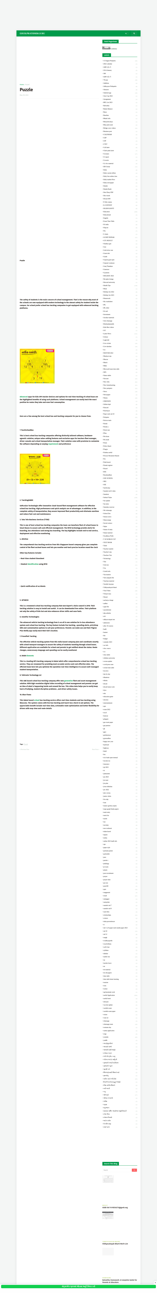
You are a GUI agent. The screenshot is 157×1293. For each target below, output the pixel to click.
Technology (120, 559)
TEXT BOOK (120, 543)
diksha (120, 681)
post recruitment (120, 873)
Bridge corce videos (120, 128)
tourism (120, 983)
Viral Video (120, 591)
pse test (120, 883)
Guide (120, 257)
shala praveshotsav (120, 922)
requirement (53, 444)
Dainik (120, 186)
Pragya (120, 449)
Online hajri (120, 405)
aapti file (120, 607)
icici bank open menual (120, 758)
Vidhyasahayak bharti (120, 588)
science (120, 918)
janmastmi (120, 774)
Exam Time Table (120, 221)
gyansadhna (120, 739)
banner (120, 633)
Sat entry (120, 504)
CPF (120, 141)
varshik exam (120, 1008)
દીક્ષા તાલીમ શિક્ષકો (120, 1085)
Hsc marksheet (120, 302)
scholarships (120, 915)
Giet (120, 247)
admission (120, 623)
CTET (120, 144)
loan (120, 803)
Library (120, 337)
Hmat (120, 289)
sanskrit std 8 (120, 909)
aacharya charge (120, 600)
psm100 (120, 886)
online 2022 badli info (120, 841)
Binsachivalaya (120, 122)
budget (120, 639)
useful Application (120, 995)
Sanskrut (120, 494)
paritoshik (120, 854)
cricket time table (120, 668)
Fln (120, 231)
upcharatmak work (120, 992)
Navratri (120, 379)
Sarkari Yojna (120, 498)
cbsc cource (120, 649)
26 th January (120, 70)
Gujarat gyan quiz (120, 260)
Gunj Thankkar (120, 266)
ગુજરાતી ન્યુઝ (120, 1066)
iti (120, 771)
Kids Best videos (120, 327)
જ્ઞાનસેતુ (120, 1076)
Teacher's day (120, 552)
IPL (120, 305)
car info (120, 645)
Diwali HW (120, 199)
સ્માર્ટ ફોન (120, 1127)
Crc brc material (120, 164)
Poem (120, 443)
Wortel (120, 597)
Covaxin (120, 160)
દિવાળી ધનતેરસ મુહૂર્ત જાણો (120, 1082)
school (36, 700)
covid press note (120, 665)
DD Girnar (120, 167)
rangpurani (120, 893)
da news (120, 671)
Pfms (120, 433)
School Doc (120, 514)
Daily (120, 170)
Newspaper (120, 395)
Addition (120, 83)
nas (120, 822)
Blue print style (120, 125)
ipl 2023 (120, 767)
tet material (120, 970)
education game (120, 697)
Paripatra (120, 417)
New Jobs (120, 382)
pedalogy (120, 864)
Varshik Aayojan (120, 584)
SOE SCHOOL (120, 478)
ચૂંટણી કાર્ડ (120, 1069)
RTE (120, 472)
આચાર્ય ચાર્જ (120, 1047)
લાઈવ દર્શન (120, 1121)
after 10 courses (120, 626)
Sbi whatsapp (120, 511)
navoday (120, 825)
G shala (120, 234)
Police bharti (120, 446)
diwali (120, 684)
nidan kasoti (120, 832)
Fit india (120, 225)
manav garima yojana (120, 806)
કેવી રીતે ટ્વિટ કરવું (120, 1057)
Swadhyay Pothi (120, 536)
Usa (120, 568)
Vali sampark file (120, 578)
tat (120, 960)
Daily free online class (120, 176)
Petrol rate (120, 430)
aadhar (120, 604)
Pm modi (120, 440)
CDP (120, 138)
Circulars (120, 154)
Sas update (120, 501)
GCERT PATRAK (120, 237)
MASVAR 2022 (120, 353)
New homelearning (120, 385)
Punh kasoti (120, 462)
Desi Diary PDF (120, 193)
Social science (120, 523)
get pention (120, 726)
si (120, 925)
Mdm (120, 366)
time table (120, 976)
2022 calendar (120, 64)
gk (120, 729)
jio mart (120, 780)
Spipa (120, 527)
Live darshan (120, 347)
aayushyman (120, 610)
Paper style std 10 (120, 414)
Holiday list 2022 (120, 292)
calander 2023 (120, 642)
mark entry (120, 812)
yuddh (120, 1040)
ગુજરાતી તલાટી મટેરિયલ (120, 1063)
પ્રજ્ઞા (120, 1105)
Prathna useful (120, 453)
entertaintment (120, 703)
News (120, 392)
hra (120, 755)
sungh (120, 938)
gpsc (120, 732)
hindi (120, 751)
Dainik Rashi (120, 189)
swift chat (120, 947)
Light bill (120, 340)
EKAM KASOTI (120, 209)
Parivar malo (120, 421)
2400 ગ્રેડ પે (120, 67)
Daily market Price (120, 180)
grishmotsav (120, 735)
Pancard (120, 408)
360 (120, 74)
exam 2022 (120, 710)
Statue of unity (120, 530)
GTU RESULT (120, 241)
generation (68, 681)
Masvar (120, 360)
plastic (120, 870)
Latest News (120, 334)
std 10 (120, 931)
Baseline (120, 115)
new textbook (120, 829)
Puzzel (27, 84)
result (120, 896)
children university (120, 658)
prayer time (120, 880)
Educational (120, 215)
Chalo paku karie (120, 151)
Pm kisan (120, 437)
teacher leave (120, 963)
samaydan (120, 902)
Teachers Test (120, 555)
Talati (120, 546)
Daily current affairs (120, 173)
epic (120, 706)
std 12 (120, 934)
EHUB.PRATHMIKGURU (32, 33)
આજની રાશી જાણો (120, 1050)
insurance (120, 764)
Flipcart (120, 228)
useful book (120, 999)
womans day (120, 1028)
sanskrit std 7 (120, 906)
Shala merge (120, 520)
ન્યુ (120, 1092)
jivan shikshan (120, 787)
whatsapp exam (120, 1024)
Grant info (120, 254)
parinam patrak (120, 851)
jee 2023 (120, 777)
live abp (120, 800)
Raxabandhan (120, 475)
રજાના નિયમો (120, 1118)
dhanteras (120, 678)
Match (120, 363)
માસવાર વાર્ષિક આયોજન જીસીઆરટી (120, 1111)
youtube (120, 1037)
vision (120, 1015)
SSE (120, 485)
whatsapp (120, 1021)
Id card (120, 311)
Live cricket (120, 344)
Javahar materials (120, 318)
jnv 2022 (120, 790)
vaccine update (120, 1005)
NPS (120, 372)
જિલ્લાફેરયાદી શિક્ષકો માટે (120, 1073)
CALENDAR (120, 135)
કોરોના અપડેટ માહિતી (120, 1060)
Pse (120, 459)
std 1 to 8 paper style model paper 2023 (120, 928)
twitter (120, 989)
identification (33, 564)
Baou (120, 112)
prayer (120, 877)
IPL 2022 (120, 308)
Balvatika (120, 106)
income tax (120, 761)
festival (120, 716)
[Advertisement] (65, 15)
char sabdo (120, 655)
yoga (120, 1034)
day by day (120, 674)
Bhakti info (120, 119)
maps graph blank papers (120, 809)
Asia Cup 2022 (120, 96)
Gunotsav (120, 270)
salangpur (120, 899)
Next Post (95, 749)
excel (120, 713)
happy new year (120, 742)
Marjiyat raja (120, 356)
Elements (30, 656)
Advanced (24, 397)
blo (120, 636)
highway (120, 748)
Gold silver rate (120, 250)
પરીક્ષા (120, 1101)
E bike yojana (120, 202)
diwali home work (120, 687)
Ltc (120, 350)
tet (120, 967)
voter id (120, 1018)
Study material (120, 533)
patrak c (120, 861)
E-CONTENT (120, 205)
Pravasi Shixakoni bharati (120, 456)
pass (120, 857)
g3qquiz (120, 719)
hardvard (120, 745)
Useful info (120, 572)
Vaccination (120, 575)
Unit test (120, 565)
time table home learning (120, 979)
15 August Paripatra (120, 61)
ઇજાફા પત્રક (120, 1053)
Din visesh (120, 196)
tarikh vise (120, 957)
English (120, 218)
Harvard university (120, 283)
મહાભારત (120, 1108)
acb (120, 616)
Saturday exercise (120, 507)
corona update (120, 662)
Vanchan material (120, 581)
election (120, 700)
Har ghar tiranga (120, 279)
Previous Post (25, 749)
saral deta (120, 912)
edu (120, 694)
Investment (120, 315)
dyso (120, 690)
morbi (120, 819)
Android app (120, 93)
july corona (120, 793)
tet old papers (120, 973)
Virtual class (120, 594)
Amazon (120, 90)
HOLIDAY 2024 (120, 276)
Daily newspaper (120, 183)
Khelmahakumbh (120, 324)
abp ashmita (120, 613)
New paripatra (120, 388)
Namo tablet (120, 376)
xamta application (120, 1031)
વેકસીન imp (120, 1124)
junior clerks (120, 796)
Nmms (120, 398)
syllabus (120, 951)
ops (120, 844)
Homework (120, 299)
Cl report (120, 157)
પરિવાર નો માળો (120, 1098)
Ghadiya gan (120, 244)
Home (22, 84)
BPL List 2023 (120, 103)
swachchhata (120, 944)
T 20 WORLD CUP (120, 539)
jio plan (120, 783)
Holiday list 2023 (120, 295)
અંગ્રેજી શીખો (120, 1044)
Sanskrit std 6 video (120, 491)
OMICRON (120, 401)
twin (120, 986)
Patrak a (120, 427)
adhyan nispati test (120, 620)
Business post (120, 132)
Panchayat (120, 411)
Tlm (120, 562)
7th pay (120, 80)
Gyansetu (120, 273)
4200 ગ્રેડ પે (120, 77)
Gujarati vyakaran (120, 263)
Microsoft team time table (120, 369)
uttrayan (120, 1002)
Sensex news (120, 517)
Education (120, 212)
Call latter (120, 148)
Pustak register (120, 465)
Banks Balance (120, 109)
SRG (120, 482)
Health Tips (120, 286)
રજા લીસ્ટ (120, 1114)
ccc (120, 652)
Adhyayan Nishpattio (120, 87)
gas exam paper (120, 722)
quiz (120, 890)
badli (120, 629)
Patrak (120, 424)
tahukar (120, 954)
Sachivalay (120, 488)
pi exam (120, 867)
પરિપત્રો (120, 1095)
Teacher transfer (120, 549)
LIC (120, 331)
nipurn (120, 835)
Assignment (120, 99)
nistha (120, 838)
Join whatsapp (120, 321)
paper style (120, 848)
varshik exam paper (120, 1012)
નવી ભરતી (120, 1089)
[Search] (119, 1170)
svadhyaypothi (120, 941)
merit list (120, 816)
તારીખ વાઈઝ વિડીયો (120, 1079)
